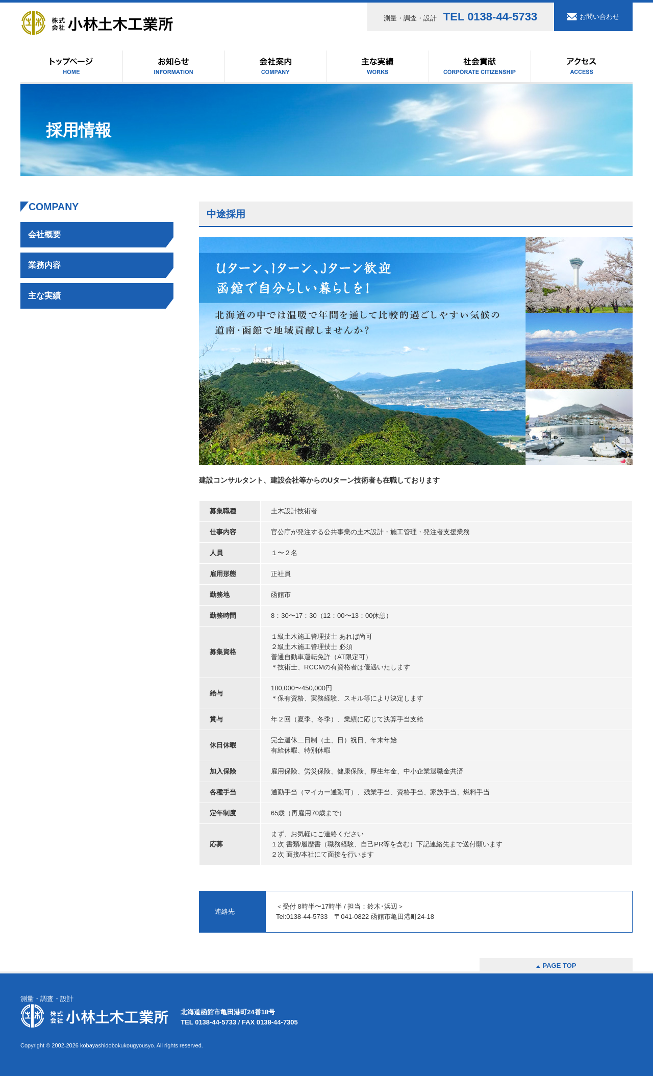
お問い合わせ (599, 16)
